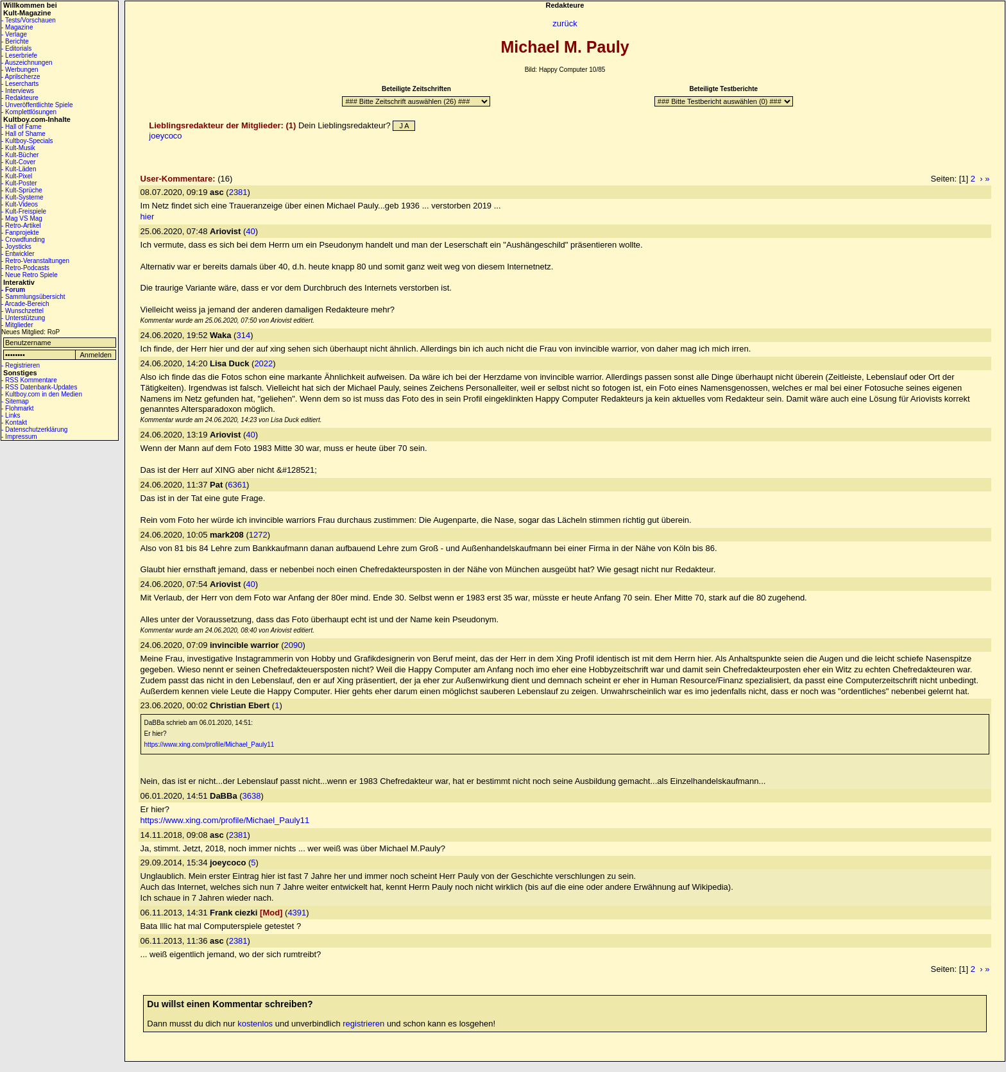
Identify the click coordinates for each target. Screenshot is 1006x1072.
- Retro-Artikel (21, 225)
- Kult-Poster (19, 183)
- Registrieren (20, 365)
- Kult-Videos (19, 204)
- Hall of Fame (21, 126)
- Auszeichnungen (27, 62)
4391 (296, 912)
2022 (263, 363)
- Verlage (14, 34)
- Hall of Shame (23, 133)
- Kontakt (14, 422)
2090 (293, 645)
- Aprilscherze (20, 76)
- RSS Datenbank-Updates (39, 387)
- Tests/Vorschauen (28, 20)
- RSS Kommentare (29, 380)
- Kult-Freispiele (23, 211)
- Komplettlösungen (28, 111)
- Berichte (15, 41)
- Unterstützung (23, 317)
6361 (237, 484)
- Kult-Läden (18, 169)
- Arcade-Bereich (25, 303)
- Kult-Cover (18, 162)
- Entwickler (18, 253)
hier (148, 216)
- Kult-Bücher (19, 154)
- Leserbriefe (19, 55)
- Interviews (17, 90)
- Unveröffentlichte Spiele (37, 104)
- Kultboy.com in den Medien (41, 394)
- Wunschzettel (22, 310)
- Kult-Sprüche (21, 190)
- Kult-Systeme (22, 197)
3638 (252, 796)
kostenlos (255, 1023)
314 (243, 335)
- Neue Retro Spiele (29, 274)
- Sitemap (15, 401)
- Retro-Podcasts (25, 267)
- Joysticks (16, 246)
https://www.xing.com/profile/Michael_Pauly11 (209, 744)
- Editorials (16, 48)
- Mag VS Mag (21, 218)
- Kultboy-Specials (27, 140)
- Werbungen (19, 69)
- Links (10, 415)
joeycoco (165, 135)
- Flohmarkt (17, 408)
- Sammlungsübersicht (33, 296)
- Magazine (17, 27)
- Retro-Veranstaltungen (35, 260)
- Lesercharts (19, 83)
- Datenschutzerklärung (34, 429)
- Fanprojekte (20, 232)
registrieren (363, 1023)
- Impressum (19, 436)
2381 (238, 192)
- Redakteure (19, 97)
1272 (258, 535)
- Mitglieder (17, 324)
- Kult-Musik (18, 147)
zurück (564, 23)
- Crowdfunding (23, 239)
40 (250, 231)
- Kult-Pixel (16, 176)
